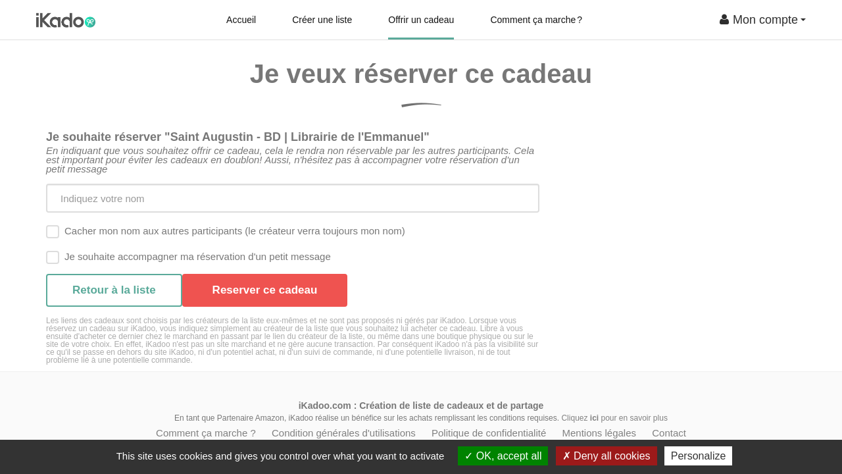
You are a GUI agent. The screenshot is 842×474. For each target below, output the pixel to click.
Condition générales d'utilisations (344, 432)
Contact (669, 432)
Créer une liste (322, 19)
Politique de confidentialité (489, 432)
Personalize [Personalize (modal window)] (698, 455)
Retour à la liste (114, 290)
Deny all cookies (606, 455)
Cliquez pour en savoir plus (614, 418)
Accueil (241, 19)
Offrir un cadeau (421, 19)
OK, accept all (502, 455)
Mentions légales (599, 432)
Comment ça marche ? (536, 19)
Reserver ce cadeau (265, 290)
